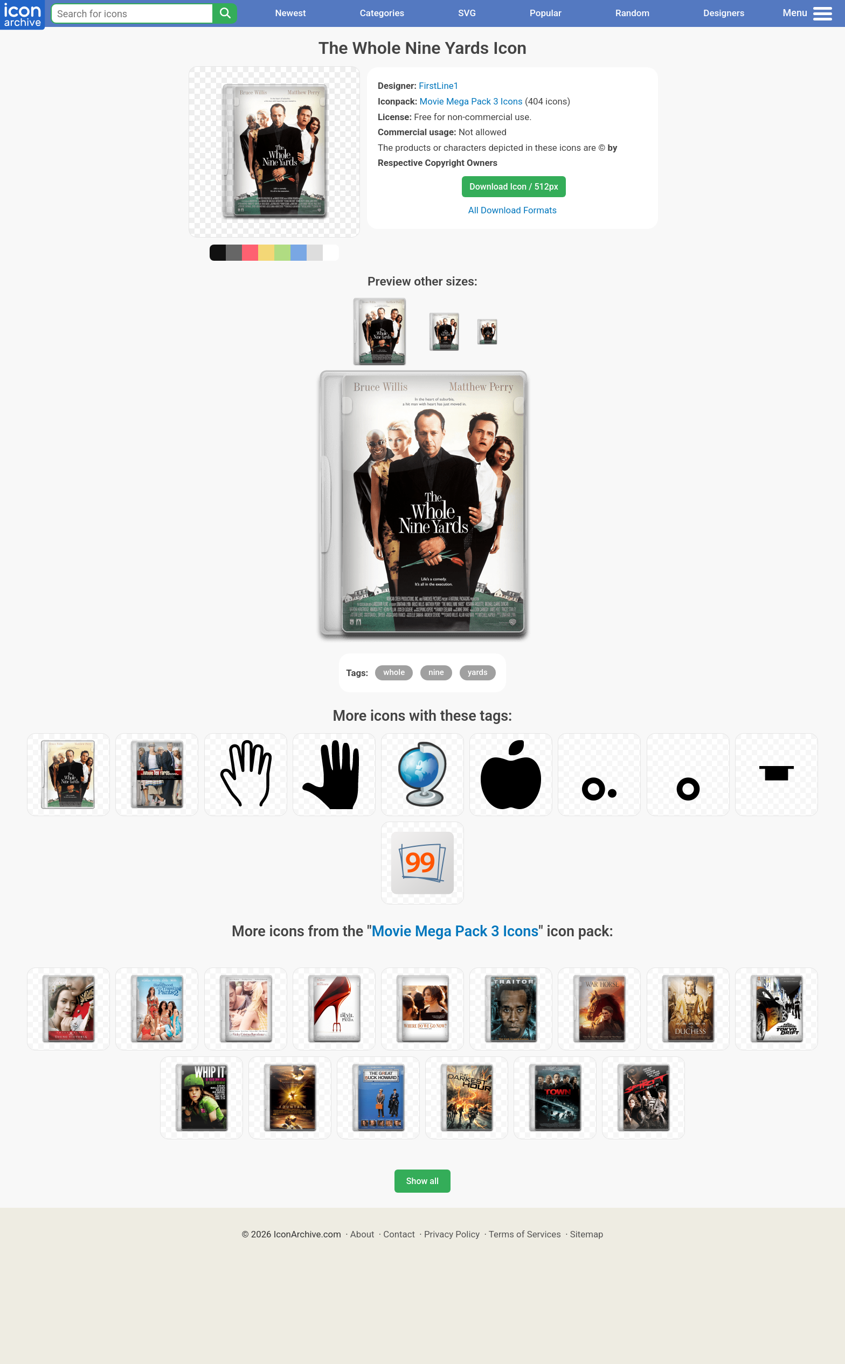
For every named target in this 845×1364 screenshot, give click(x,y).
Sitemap (587, 1234)
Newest (290, 13)
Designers (723, 13)
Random (632, 13)
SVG (467, 13)
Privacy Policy (452, 1234)
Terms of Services (525, 1234)
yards (478, 672)
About (362, 1234)
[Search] (224, 13)
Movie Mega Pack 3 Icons (471, 101)
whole (394, 672)
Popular (546, 13)
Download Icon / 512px (513, 187)
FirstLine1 (439, 85)
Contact (399, 1234)
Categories (382, 13)
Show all (422, 1181)
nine (436, 672)
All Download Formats (512, 210)
